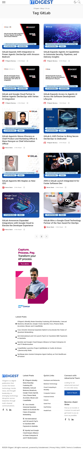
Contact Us (68, 409)
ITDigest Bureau (10, 60)
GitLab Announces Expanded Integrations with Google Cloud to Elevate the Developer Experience (18, 222)
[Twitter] (7, 408)
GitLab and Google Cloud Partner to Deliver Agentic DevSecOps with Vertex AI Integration (20, 96)
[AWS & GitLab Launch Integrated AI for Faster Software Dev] (62, 164)
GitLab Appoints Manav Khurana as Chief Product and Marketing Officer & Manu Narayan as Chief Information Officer (19, 139)
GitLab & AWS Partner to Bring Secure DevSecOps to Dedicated (61, 137)
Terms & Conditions (73, 446)
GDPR (63, 446)
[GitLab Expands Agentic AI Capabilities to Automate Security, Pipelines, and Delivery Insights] (62, 36)
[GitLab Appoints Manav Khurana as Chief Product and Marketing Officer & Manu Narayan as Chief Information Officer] (20, 120)
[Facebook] (3, 408)
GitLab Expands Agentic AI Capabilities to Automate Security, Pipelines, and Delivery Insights (61, 54)
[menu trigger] (4, 2)
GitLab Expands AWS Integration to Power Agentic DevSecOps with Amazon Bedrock (20, 54)
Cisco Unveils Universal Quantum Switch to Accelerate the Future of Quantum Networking (31, 408)
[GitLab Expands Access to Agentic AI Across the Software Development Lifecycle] (62, 78)
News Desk (9, 147)
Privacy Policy (55, 446)
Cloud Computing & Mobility (15, 86)
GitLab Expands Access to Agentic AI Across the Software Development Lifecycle (60, 96)
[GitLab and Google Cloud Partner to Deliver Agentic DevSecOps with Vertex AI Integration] (20, 78)
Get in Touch (72, 391)
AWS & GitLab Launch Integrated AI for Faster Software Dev (61, 181)
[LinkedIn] (10, 408)
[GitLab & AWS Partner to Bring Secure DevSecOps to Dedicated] (62, 120)
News (63, 46)
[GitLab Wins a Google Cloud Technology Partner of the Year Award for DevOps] (62, 204)
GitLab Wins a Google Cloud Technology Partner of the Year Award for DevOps (62, 221)
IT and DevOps (10, 46)
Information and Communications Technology (21, 44)
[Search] (78, 2)
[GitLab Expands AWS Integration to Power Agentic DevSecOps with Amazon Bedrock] (20, 36)
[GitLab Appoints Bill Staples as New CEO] (20, 164)
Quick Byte (23, 46)
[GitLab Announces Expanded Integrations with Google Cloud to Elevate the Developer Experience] (20, 204)
